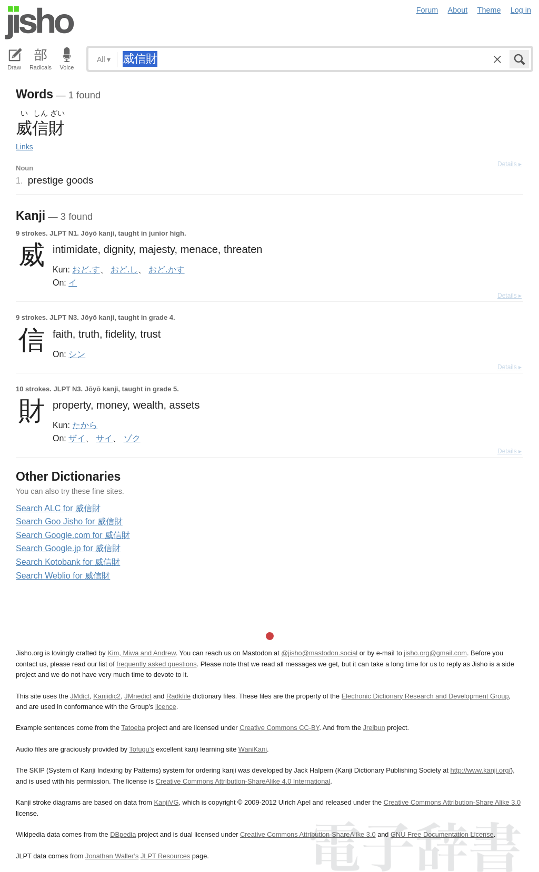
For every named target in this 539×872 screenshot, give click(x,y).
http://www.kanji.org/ (481, 770)
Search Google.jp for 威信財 (68, 548)
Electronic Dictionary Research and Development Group (425, 696)
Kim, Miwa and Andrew (141, 653)
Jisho (39, 22)
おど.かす (166, 269)
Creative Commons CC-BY (279, 728)
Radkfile (178, 696)
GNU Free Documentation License (442, 834)
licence (165, 707)
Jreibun (374, 728)
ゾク (132, 438)
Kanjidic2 (107, 696)
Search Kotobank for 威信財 (68, 561)
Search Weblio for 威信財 (63, 575)
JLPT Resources (165, 856)
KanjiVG (166, 802)
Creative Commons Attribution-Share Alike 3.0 (452, 802)
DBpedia (123, 834)
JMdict (79, 696)
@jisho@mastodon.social (319, 653)
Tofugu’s (141, 749)
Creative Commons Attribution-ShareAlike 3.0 (307, 834)
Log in (521, 10)
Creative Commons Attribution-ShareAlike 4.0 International (243, 781)
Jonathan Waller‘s (111, 856)
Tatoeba (133, 728)
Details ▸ (509, 164)
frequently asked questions (156, 664)
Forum (427, 10)
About (458, 10)
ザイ (76, 438)
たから (84, 425)
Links (24, 147)
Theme (489, 10)
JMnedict (137, 696)
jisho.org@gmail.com (435, 653)
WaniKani (252, 749)
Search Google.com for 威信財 (73, 535)
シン (76, 354)
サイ (104, 438)
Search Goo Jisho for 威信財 (69, 521)
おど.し (124, 269)
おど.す (85, 269)
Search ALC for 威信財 (58, 508)
